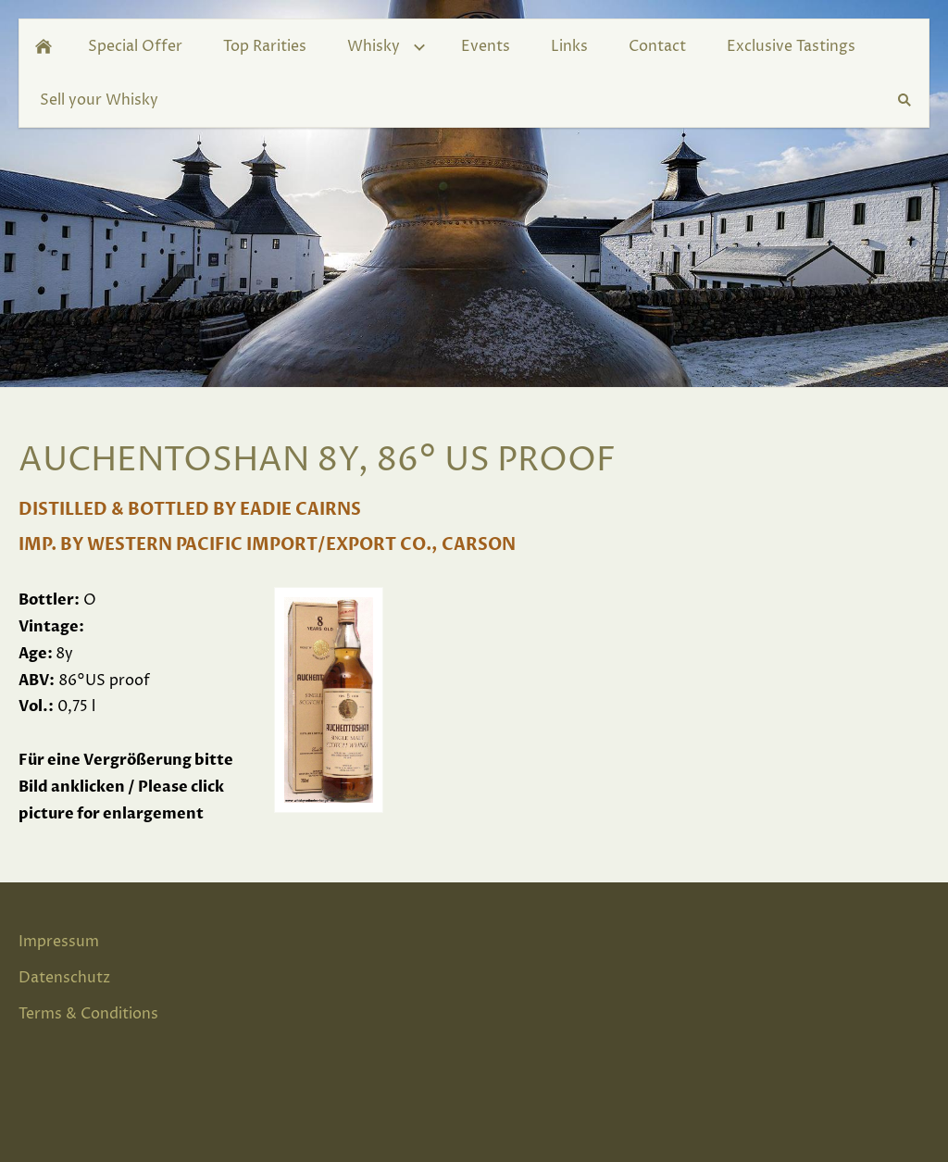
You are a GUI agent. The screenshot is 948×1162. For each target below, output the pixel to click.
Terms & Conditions (88, 1014)
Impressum (59, 941)
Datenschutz (64, 978)
